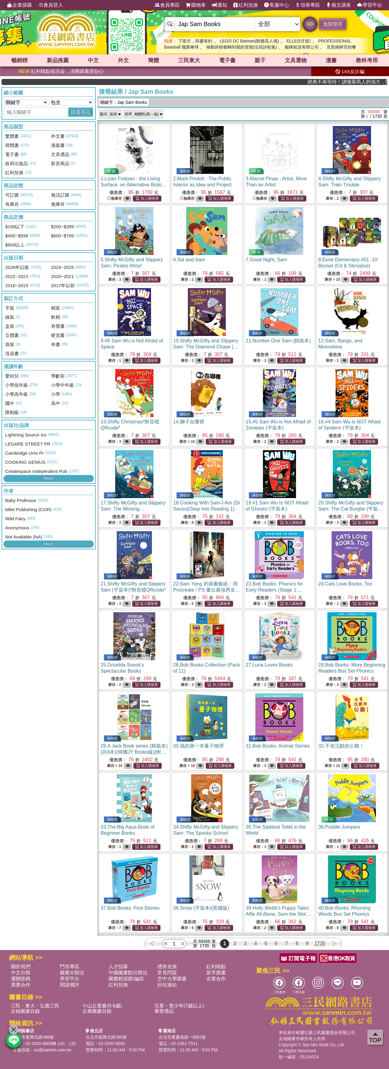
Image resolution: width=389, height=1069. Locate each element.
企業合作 (216, 978)
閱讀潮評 (69, 984)
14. (188, 421)
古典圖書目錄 (97, 1011)
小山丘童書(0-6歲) (102, 1005)
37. (130, 908)
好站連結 (167, 984)
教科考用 (367, 60)
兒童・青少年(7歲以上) (179, 1005)
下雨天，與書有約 (195, 41)
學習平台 (369, 5)
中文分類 (20, 972)
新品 (58, 60)
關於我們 (20, 966)
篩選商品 (80, 112)
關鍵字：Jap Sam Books (123, 102)
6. (189, 259)
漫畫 (331, 60)
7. (266, 259)
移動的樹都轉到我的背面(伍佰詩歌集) (241, 47)
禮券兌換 (167, 966)
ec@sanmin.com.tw (52, 1049)
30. (198, 745)
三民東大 (189, 60)
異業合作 (20, 984)
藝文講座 (338, 5)
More (48, 478)
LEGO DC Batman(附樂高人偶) (249, 41)
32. (341, 745)
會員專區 (167, 5)
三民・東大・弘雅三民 (35, 1005)
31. (278, 745)
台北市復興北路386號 (33, 1037)
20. (350, 509)
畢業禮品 (164, 1011)
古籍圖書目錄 (25, 1011)
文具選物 (296, 60)
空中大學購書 (172, 978)
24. (345, 583)
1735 (320, 943)
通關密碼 (20, 978)
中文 (93, 60)
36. (339, 827)
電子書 (227, 60)
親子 (260, 60)
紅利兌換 (245, 5)
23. (276, 590)
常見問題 (167, 972)
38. (201, 908)
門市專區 (69, 966)
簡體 (153, 60)
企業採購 (19, 5)
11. (278, 340)
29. (134, 752)
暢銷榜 (19, 60)
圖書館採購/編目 (126, 978)
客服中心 (276, 5)
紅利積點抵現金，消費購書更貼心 (61, 71)
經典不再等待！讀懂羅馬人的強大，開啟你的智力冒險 (365, 81)
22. (206, 590)
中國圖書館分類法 (127, 972)
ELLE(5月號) (299, 41)
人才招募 (118, 966)
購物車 (196, 5)
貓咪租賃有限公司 (302, 47)
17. (133, 509)
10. (205, 346)
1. (134, 184)
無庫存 (114, 198)
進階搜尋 (333, 24)
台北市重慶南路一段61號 (182, 1037)
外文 (123, 60)
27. (269, 664)
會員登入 (50, 5)
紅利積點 (216, 966)
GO (309, 23)
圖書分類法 (72, 972)
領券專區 (307, 5)
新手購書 (216, 972)
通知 (219, 5)
